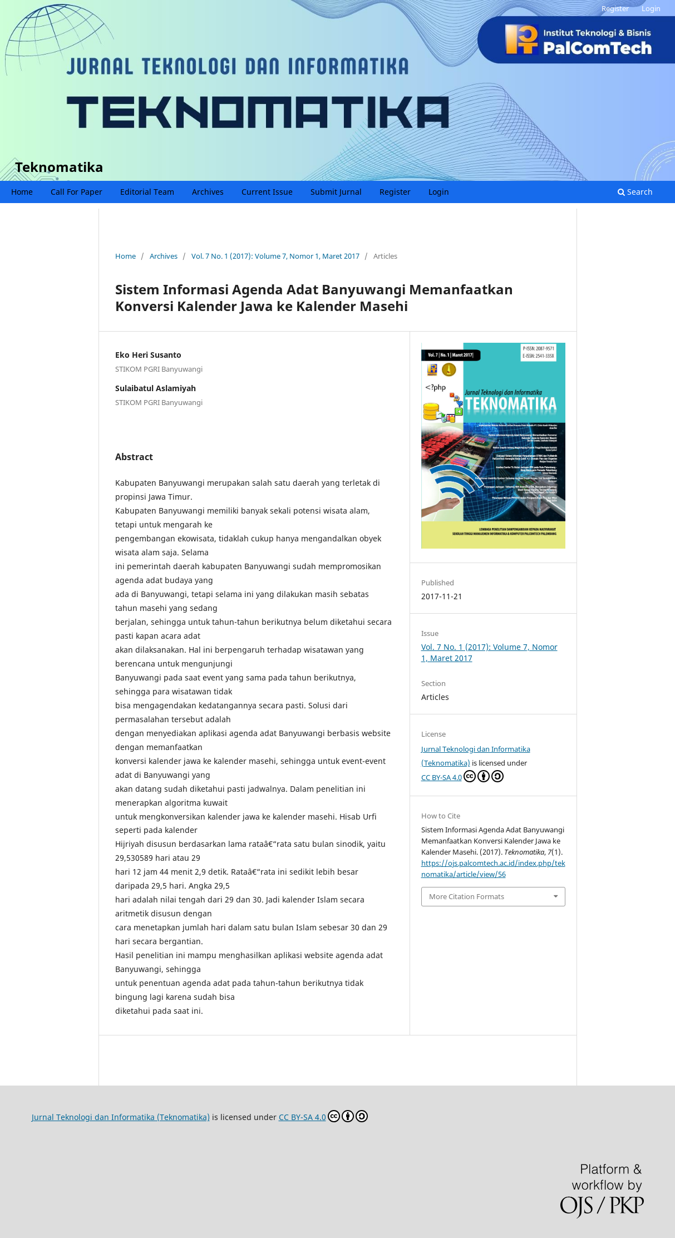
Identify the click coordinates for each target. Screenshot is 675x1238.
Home (22, 191)
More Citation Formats (466, 896)
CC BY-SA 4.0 (462, 776)
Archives (208, 191)
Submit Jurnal (336, 191)
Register (395, 191)
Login (438, 191)
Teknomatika (59, 166)
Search (635, 191)
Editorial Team (147, 191)
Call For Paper (76, 191)
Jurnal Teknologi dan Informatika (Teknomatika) (121, 1117)
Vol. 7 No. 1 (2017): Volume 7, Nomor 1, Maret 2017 (275, 256)
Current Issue (267, 191)
